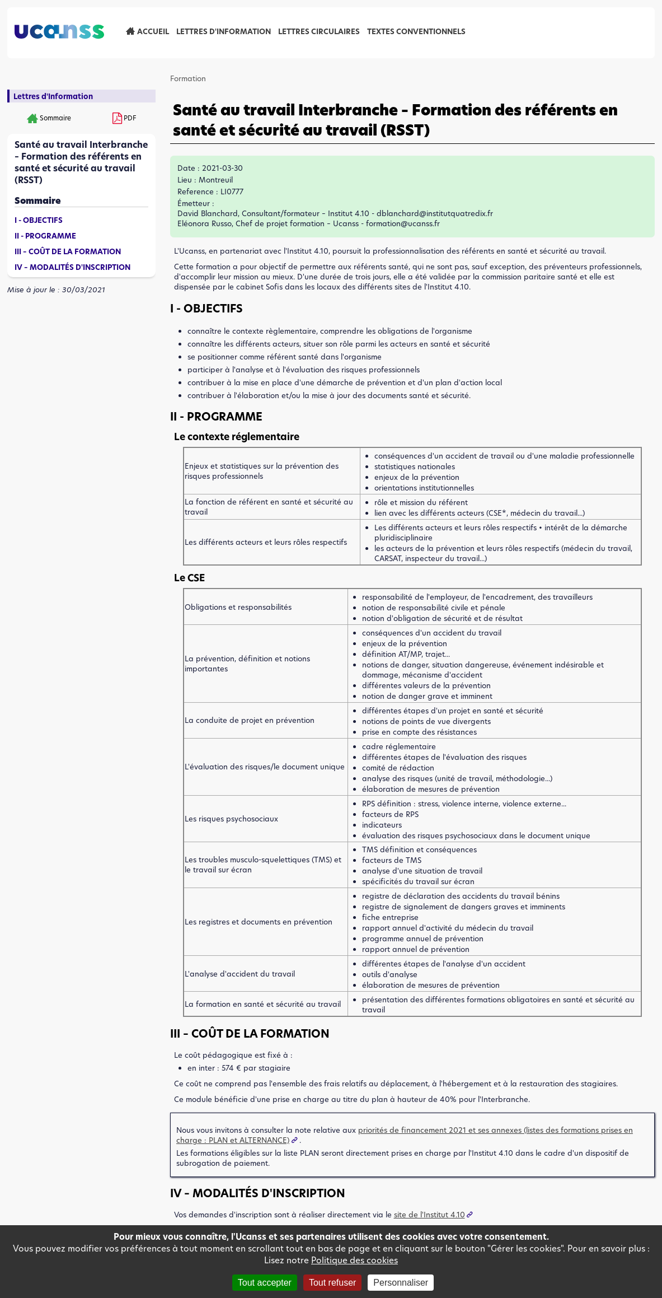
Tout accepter (265, 1282)
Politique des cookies (354, 1260)
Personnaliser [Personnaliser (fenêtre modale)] (400, 1282)
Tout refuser (332, 1282)
